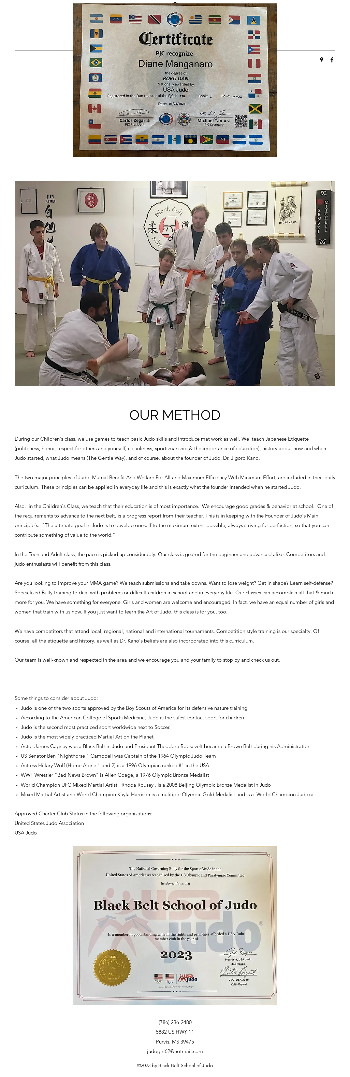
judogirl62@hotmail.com (175, 1051)
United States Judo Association (49, 823)
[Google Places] (321, 59)
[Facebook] (332, 59)
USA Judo (26, 832)
